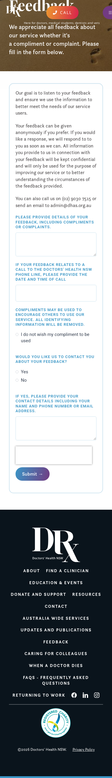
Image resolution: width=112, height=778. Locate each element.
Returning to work (39, 695)
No (24, 380)
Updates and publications (56, 630)
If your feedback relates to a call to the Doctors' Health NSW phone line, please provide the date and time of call (54, 272)
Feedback (56, 642)
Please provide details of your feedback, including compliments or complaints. (55, 222)
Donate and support (38, 594)
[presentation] (54, 456)
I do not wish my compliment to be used (55, 338)
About (31, 570)
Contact (56, 606)
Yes (24, 371)
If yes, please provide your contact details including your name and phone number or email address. (54, 403)
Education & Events (56, 582)
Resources (86, 594)
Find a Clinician (67, 570)
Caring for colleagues (56, 653)
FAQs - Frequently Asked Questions (56, 680)
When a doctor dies (56, 665)
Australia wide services (56, 618)
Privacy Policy (84, 749)
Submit (29, 474)
